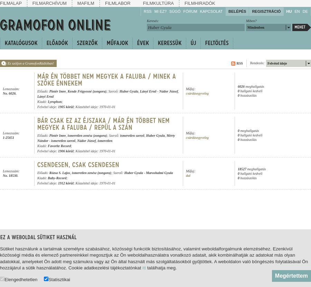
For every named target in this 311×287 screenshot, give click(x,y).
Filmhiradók (200, 3)
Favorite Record (59, 146)
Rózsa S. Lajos (59, 173)
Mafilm (85, 3)
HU (289, 11)
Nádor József (168, 91)
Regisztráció (266, 11)
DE (305, 11)
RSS (148, 11)
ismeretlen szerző (132, 135)
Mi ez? (160, 11)
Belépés (237, 11)
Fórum (190, 11)
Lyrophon (55, 102)
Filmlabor (118, 3)
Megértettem (291, 276)
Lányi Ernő (148, 91)
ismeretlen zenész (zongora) (87, 135)
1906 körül (66, 151)
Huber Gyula (129, 91)
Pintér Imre (57, 91)
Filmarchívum (49, 3)
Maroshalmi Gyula (159, 173)
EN (297, 11)
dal (188, 176)
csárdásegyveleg (197, 93)
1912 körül (66, 183)
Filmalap (11, 3)
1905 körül (66, 107)
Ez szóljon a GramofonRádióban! (31, 63)
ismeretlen (104, 141)
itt (144, 267)
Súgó (174, 11)
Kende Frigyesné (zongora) (87, 91)
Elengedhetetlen (18, 279)
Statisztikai (57, 279)
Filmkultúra (158, 3)
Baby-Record (57, 178)
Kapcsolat (211, 11)
